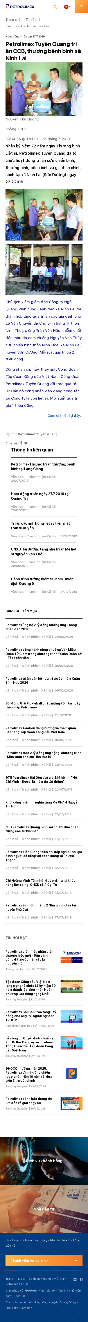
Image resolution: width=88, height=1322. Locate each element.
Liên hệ (10, 1245)
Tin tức (31, 19)
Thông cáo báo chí (17, 969)
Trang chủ (12, 19)
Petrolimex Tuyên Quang (37, 434)
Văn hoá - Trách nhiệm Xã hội (27, 26)
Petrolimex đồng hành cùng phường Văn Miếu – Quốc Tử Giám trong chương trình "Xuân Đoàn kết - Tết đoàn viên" (44, 654)
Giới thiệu (12, 1240)
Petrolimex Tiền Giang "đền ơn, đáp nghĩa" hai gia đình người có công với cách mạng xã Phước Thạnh (43, 856)
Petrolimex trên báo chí (21, 1025)
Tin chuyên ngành (16, 999)
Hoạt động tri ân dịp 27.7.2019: (25, 36)
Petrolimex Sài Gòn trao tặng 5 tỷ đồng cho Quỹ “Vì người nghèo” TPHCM (30, 1016)
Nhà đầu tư (57, 1240)
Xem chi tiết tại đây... (65, 416)
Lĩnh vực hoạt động (34, 1240)
